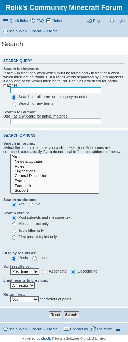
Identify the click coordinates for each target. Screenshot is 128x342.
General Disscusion (54, 176)
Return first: (14, 294)
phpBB (46, 338)
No (34, 204)
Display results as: (20, 253)
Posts (20, 257)
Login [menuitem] (120, 21)
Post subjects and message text (41, 217)
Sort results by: (17, 266)
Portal (37, 31)
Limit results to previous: (25, 280)
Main (54, 156)
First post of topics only (34, 237)
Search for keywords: (22, 69)
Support (54, 190)
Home (52, 329)
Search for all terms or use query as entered (52, 97)
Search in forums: (19, 143)
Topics (40, 257)
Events (54, 180)
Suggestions (54, 171)
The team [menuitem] (104, 329)
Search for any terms (32, 103)
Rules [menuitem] (57, 21)
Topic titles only (28, 230)
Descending (84, 271)
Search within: (16, 213)
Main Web (18, 329)
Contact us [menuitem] (79, 329)
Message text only (30, 224)
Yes (18, 204)
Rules (54, 166)
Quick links (19, 21)
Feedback (54, 186)
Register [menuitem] (100, 21)
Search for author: (19, 112)
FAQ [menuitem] (40, 21)
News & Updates (54, 161)
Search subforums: (20, 200)
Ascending (55, 271)
